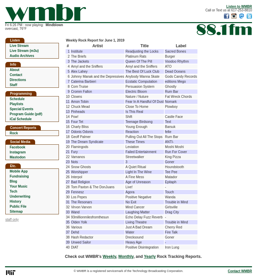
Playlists (16, 104)
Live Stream (19, 46)
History (15, 201)
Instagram (18, 152)
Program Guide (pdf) (26, 114)
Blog (13, 181)
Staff (13, 85)
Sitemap (16, 211)
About (14, 70)
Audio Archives (22, 56)
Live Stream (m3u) (24, 51)
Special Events (21, 109)
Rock (14, 133)
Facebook (17, 147)
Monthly (126, 256)
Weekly (109, 256)
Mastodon (17, 157)
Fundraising (19, 176)
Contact (16, 75)
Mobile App (19, 171)
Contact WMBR (240, 271)
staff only (12, 219)
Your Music (18, 186)
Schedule (17, 99)
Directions (18, 80)
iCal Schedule (21, 119)
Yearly (150, 256)
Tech (13, 191)
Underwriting (20, 196)
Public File (18, 206)
